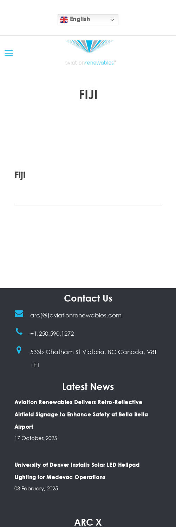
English (75, 20)
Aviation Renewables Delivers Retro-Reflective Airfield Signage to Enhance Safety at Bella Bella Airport (81, 414)
